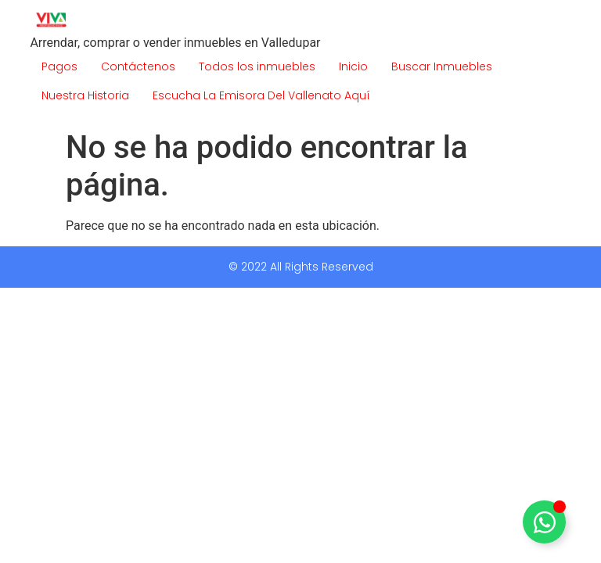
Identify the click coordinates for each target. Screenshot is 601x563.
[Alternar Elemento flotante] (544, 521)
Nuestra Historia (85, 95)
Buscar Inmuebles (441, 66)
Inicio (353, 66)
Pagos (59, 66)
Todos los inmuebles (257, 66)
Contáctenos (138, 66)
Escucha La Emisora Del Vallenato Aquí (261, 95)
